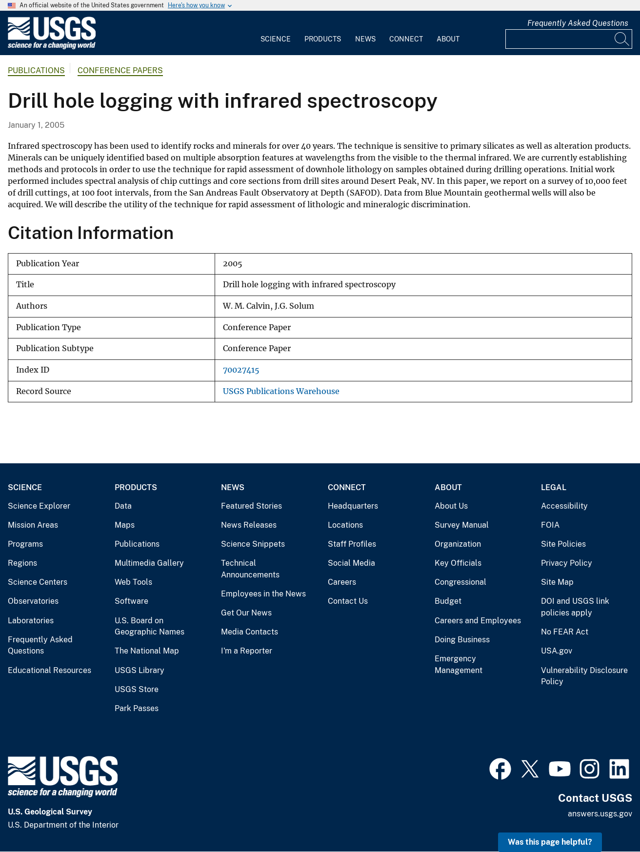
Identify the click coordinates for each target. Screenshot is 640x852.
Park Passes (137, 708)
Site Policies (563, 544)
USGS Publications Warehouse (281, 391)
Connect (406, 39)
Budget (448, 601)
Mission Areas (33, 525)
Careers (342, 582)
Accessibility (564, 506)
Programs (25, 544)
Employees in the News (263, 593)
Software (131, 601)
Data (123, 506)
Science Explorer (39, 506)
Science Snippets (253, 544)
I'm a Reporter (246, 650)
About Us (451, 506)
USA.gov (556, 650)
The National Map (147, 650)
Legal (553, 487)
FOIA (550, 525)
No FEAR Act (564, 631)
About (448, 39)
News (365, 39)
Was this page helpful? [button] (550, 842)
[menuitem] (276, 33)
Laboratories (31, 620)
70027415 (241, 370)
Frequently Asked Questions (577, 23)
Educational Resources (49, 670)
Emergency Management (458, 664)
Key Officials (458, 563)
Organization (458, 544)
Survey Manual (462, 525)
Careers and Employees (478, 620)
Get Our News (246, 612)
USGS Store (137, 689)
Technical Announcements (250, 568)
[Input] (568, 39)
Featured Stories (251, 506)
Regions (22, 563)
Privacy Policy (566, 563)
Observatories (33, 601)
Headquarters (353, 506)
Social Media (351, 563)
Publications (36, 70)
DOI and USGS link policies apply (575, 606)
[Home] (52, 47)
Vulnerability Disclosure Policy (584, 676)
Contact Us (348, 601)
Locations (345, 525)
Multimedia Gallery (149, 563)
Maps (125, 525)
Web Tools (133, 582)
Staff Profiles (352, 544)
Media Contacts (249, 631)
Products (322, 39)
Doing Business (462, 639)
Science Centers (37, 582)
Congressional (460, 582)
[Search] (622, 39)
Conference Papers (120, 70)
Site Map (557, 582)
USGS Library (139, 670)
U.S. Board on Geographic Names (149, 626)
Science (275, 39)
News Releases (249, 525)
